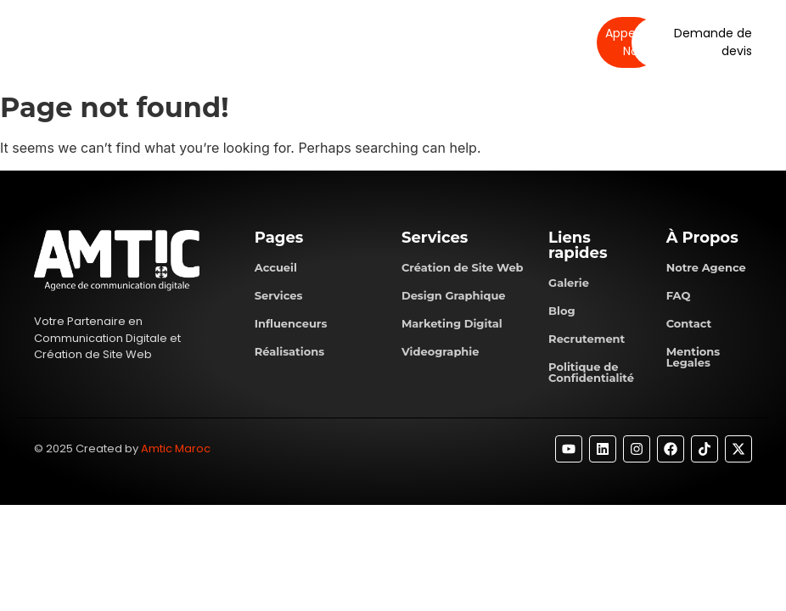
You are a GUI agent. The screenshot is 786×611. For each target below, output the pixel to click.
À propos (242, 42)
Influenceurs (291, 323)
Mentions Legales (693, 357)
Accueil (276, 267)
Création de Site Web (462, 267)
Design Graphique (453, 295)
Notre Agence (706, 267)
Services (314, 42)
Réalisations (392, 42)
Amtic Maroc (176, 448)
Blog (561, 310)
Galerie (568, 282)
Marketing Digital (451, 323)
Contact (689, 323)
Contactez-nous (491, 42)
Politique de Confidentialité (591, 372)
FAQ (678, 295)
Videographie (440, 351)
